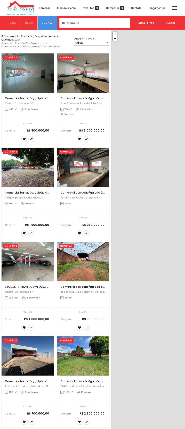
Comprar (44, 8)
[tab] (12, 23)
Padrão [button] (78, 43)
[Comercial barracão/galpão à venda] (28, 73)
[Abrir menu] (174, 8)
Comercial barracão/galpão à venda (31, 98)
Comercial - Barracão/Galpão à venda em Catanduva (30, 46)
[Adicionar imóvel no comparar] (31, 139)
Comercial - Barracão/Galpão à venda (22, 43)
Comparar (115, 8)
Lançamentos (156, 8)
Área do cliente (66, 8)
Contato (136, 8)
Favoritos (91, 8)
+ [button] (115, 34)
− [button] (115, 38)
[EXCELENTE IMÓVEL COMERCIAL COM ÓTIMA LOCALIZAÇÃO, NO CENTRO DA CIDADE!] (28, 261)
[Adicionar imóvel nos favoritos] (24, 139)
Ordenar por (84, 38)
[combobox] (94, 23)
